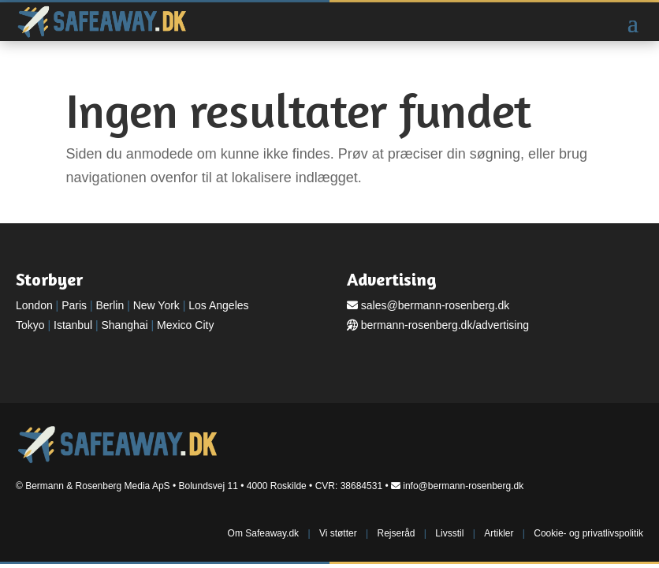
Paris (74, 305)
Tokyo (30, 325)
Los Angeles (218, 305)
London (34, 305)
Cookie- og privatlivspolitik (588, 533)
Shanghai (124, 325)
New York (156, 305)
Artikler (498, 533)
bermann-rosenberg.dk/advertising (445, 325)
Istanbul (73, 325)
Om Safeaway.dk (263, 533)
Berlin (109, 305)
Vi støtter (338, 533)
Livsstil (449, 533)
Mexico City (185, 325)
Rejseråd (396, 533)
